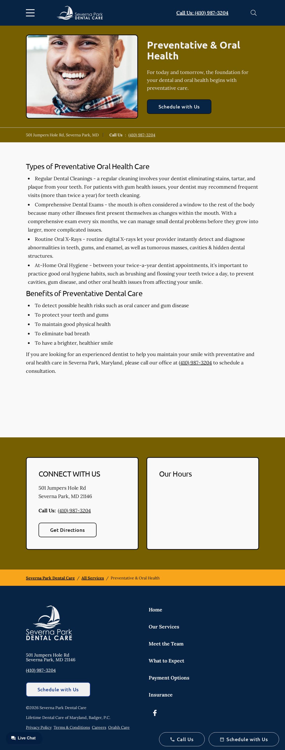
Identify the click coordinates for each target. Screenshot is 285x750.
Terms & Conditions (72, 727)
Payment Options (169, 678)
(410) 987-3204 (141, 134)
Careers (99, 727)
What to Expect (166, 661)
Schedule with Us (179, 106)
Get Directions (67, 530)
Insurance (161, 695)
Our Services (164, 627)
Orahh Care (119, 727)
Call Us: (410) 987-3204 (202, 13)
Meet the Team (166, 644)
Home (155, 610)
